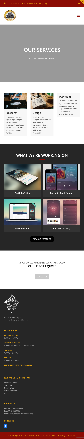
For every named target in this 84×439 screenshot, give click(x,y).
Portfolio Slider (22, 193)
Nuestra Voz (9, 388)
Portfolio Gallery (61, 228)
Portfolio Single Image (61, 193)
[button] (78, 16)
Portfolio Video (22, 228)
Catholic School (10, 390)
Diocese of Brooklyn (12, 317)
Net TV (7, 393)
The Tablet (8, 385)
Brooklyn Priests (10, 382)
